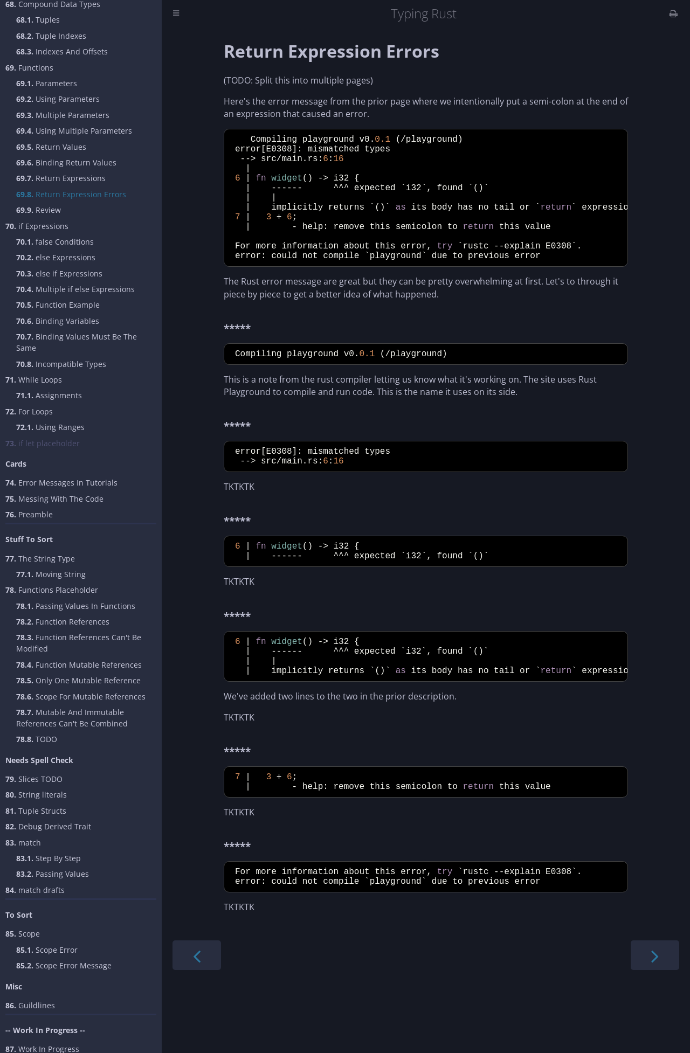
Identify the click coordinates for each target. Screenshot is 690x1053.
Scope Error (47, 950)
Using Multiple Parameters (74, 131)
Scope (22, 934)
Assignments (49, 395)
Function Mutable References (79, 665)
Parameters (46, 83)
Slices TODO (34, 779)
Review (38, 210)
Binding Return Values (66, 162)
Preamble (29, 514)
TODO (36, 739)
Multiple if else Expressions (75, 289)
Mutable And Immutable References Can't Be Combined (72, 718)
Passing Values (52, 874)
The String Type (40, 558)
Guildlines (30, 1005)
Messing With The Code (54, 499)
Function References (62, 621)
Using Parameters (58, 99)
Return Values (51, 147)
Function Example (58, 305)
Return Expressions (61, 178)
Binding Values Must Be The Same (76, 342)
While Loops (33, 380)
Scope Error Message (64, 965)
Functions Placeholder (51, 590)
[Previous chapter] (196, 1011)
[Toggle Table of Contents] (176, 13)
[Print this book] (673, 13)
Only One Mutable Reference (78, 680)
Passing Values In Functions (75, 606)
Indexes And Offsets (62, 51)
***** (237, 356)
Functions (29, 68)
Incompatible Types (61, 364)
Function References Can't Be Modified (78, 643)
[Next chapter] (655, 1011)
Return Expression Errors (71, 194)
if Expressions (36, 226)
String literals (36, 794)
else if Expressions (59, 273)
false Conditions (55, 242)
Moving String (51, 574)
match (23, 842)
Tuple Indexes (51, 36)
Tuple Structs (35, 811)
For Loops (29, 411)
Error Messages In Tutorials (61, 482)
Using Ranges (50, 427)
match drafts (35, 890)
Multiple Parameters (62, 115)
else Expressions (55, 257)
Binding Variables (57, 321)
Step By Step (48, 858)
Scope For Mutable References (81, 696)
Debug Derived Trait (48, 826)
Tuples (38, 20)
